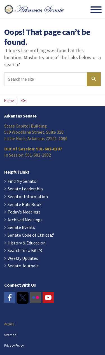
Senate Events (21, 227)
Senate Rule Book (24, 204)
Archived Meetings (25, 219)
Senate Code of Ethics (31, 235)
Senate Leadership (25, 188)
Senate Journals (23, 265)
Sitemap (10, 335)
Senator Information (28, 196)
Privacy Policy (14, 345)
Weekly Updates (23, 258)
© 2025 (9, 324)
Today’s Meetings (24, 212)
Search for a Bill (25, 250)
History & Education (27, 243)
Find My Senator (23, 181)
